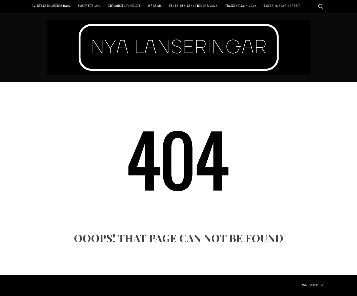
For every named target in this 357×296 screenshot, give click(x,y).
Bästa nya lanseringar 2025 (193, 6)
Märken (154, 6)
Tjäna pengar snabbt (281, 6)
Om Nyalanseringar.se (50, 6)
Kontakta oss (89, 6)
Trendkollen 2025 (240, 6)
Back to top (312, 285)
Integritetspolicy (124, 6)
